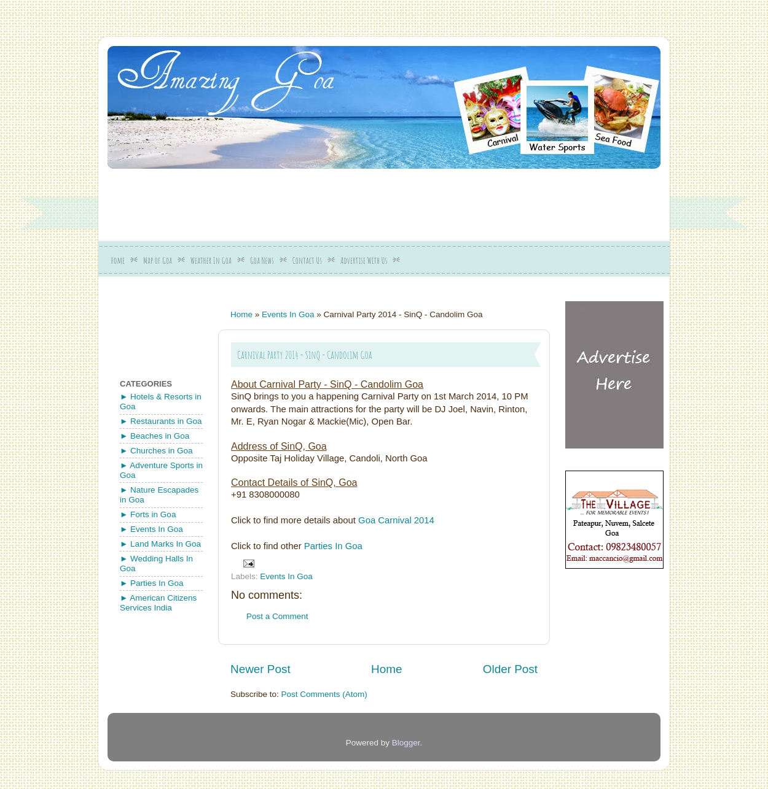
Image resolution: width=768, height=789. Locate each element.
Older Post (510, 669)
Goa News (262, 260)
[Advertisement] (405, 200)
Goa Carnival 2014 (396, 520)
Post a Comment (277, 616)
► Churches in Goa (156, 450)
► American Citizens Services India (158, 602)
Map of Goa (157, 260)
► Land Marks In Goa (160, 543)
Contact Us (307, 260)
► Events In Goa (151, 529)
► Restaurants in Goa (161, 421)
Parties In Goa (333, 546)
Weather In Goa (211, 260)
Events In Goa (288, 314)
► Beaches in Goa (154, 436)
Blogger (406, 742)
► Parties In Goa (151, 583)
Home (118, 260)
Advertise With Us (363, 260)
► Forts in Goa (148, 514)
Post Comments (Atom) (324, 694)
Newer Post (260, 669)
